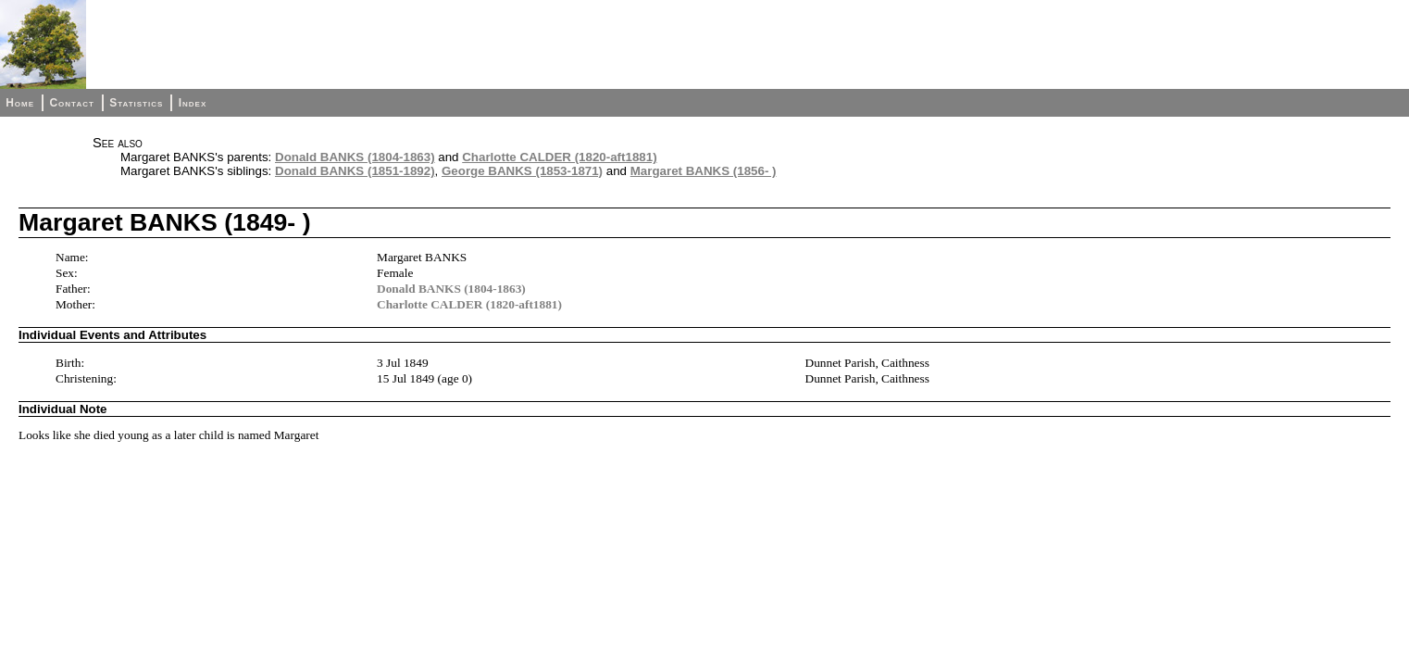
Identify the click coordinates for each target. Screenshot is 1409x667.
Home (20, 102)
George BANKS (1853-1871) (522, 171)
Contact (71, 102)
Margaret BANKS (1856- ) (703, 171)
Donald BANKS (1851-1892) (355, 171)
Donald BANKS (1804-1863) (355, 157)
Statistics (136, 102)
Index (193, 102)
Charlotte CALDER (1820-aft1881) (559, 157)
